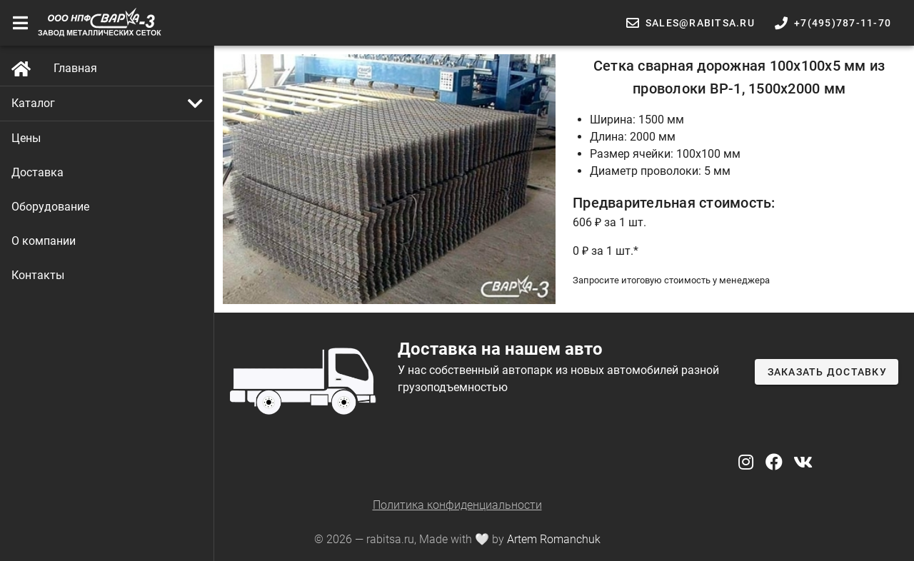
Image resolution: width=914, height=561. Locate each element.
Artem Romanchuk (554, 539)
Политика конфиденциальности (457, 505)
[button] (107, 103)
